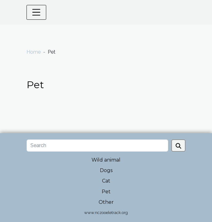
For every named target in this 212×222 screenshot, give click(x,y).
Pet (106, 192)
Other (106, 202)
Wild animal (106, 160)
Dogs (106, 170)
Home (33, 52)
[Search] (97, 145)
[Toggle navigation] (36, 12)
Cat (106, 181)
